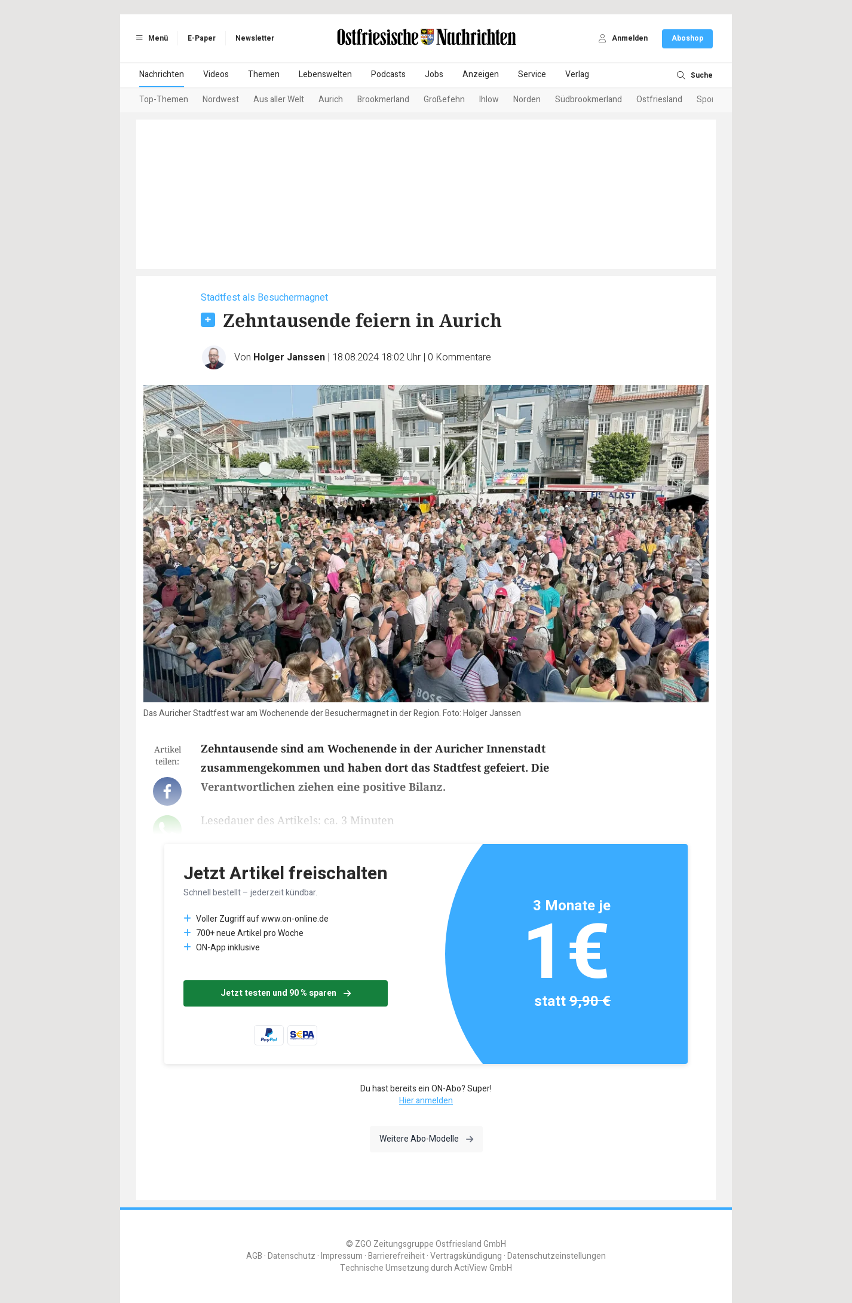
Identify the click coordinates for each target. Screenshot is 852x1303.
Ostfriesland (659, 99)
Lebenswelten (325, 74)
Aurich (330, 99)
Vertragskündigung (466, 1256)
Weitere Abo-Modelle (426, 1139)
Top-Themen (163, 99)
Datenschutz (291, 1256)
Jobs (434, 74)
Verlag (577, 74)
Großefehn (444, 99)
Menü (150, 38)
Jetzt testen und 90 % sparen (285, 993)
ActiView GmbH (483, 1268)
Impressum (342, 1256)
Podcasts (388, 74)
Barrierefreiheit (396, 1256)
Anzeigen (480, 74)
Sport (707, 99)
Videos (216, 74)
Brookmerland (383, 99)
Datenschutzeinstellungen (556, 1256)
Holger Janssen (289, 357)
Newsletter (254, 38)
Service (532, 74)
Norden (527, 99)
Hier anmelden (426, 1100)
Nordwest (221, 99)
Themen (264, 74)
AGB (254, 1256)
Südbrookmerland (588, 99)
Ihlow (489, 99)
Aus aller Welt (278, 99)
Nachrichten (161, 74)
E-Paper (202, 38)
